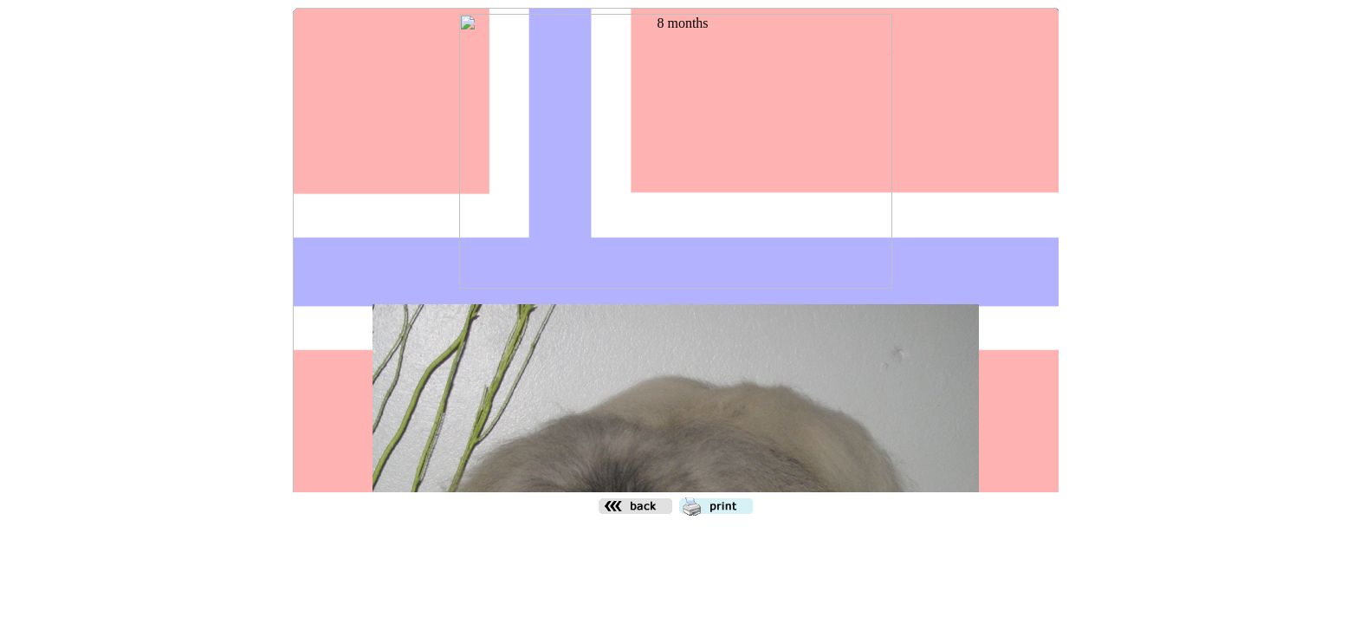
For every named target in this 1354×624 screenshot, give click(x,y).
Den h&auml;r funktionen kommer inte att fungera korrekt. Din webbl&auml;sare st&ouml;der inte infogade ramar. (676, 249)
